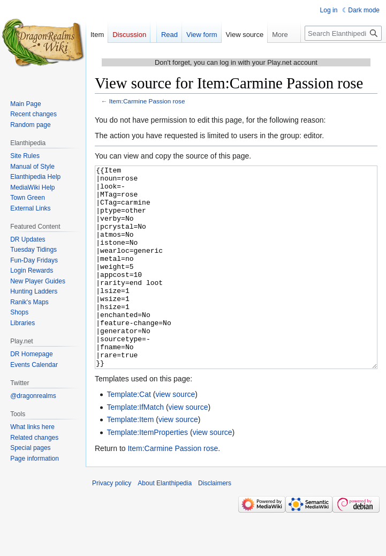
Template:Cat (128, 434)
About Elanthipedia (165, 523)
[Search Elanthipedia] (343, 33)
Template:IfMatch (135, 447)
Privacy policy (111, 523)
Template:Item (130, 459)
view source (175, 434)
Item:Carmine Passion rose (147, 100)
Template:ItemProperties (147, 472)
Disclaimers (214, 523)
